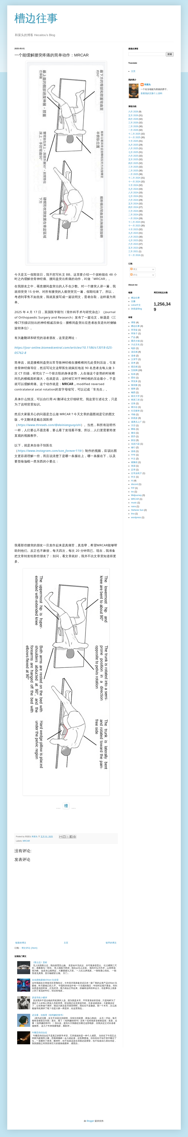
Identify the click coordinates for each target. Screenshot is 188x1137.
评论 (133, 275)
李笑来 (134, 381)
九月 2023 (133, 233)
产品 (133, 337)
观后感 (134, 366)
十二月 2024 (134, 178)
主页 (66, 942)
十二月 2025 (134, 134)
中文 (133, 458)
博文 (133, 269)
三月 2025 (133, 167)
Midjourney (136, 495)
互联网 (134, 370)
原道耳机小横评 (39, 997)
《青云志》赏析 (39, 962)
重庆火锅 (135, 341)
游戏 (133, 451)
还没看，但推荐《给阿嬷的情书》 (48, 1015)
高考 (133, 363)
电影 (133, 348)
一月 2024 (133, 218)
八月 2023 (133, 237)
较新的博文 (20, 942)
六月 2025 (133, 156)
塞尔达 (134, 407)
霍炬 (133, 377)
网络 (133, 429)
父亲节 (134, 359)
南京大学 (135, 396)
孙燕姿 (134, 418)
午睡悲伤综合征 (39, 1032)
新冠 (133, 440)
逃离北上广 (136, 422)
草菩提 (134, 330)
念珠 (133, 403)
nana (133, 506)
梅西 (133, 392)
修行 (133, 447)
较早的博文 (111, 942)
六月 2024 (133, 200)
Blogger (90, 1121)
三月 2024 (133, 211)
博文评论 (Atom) (29, 948)
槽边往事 (36, 18)
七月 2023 (133, 240)
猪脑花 (134, 462)
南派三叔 (135, 399)
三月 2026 (133, 122)
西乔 (133, 436)
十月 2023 (133, 229)
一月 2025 (133, 174)
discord (134, 484)
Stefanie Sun (137, 510)
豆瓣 (133, 301)
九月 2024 (133, 189)
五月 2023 (133, 248)
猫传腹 (134, 385)
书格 (133, 414)
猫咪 (133, 388)
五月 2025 (133, 159)
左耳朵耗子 (136, 473)
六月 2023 (133, 244)
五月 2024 (133, 203)
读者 (133, 355)
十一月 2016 (134, 255)
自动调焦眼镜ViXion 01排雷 (45, 980)
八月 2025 (133, 148)
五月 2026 (133, 115)
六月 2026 (133, 111)
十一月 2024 (134, 181)
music (134, 502)
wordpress (136, 517)
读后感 (134, 352)
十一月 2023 (134, 225)
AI (132, 480)
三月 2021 (133, 251)
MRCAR (26, 841)
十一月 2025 (134, 137)
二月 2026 (133, 126)
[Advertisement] (94, 1083)
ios (132, 491)
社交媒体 (135, 410)
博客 (133, 322)
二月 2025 (133, 170)
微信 (133, 433)
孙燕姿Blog (136, 309)
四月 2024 (133, 207)
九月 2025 (133, 145)
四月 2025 (133, 163)
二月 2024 (133, 214)
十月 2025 (133, 141)
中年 (133, 455)
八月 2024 (133, 192)
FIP (132, 488)
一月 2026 (133, 130)
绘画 (133, 374)
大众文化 (135, 344)
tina (132, 513)
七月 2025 (133, 152)
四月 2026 (133, 119)
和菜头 (147, 84)
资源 (133, 466)
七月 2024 (133, 196)
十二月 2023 (134, 222)
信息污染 (135, 444)
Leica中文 (136, 305)
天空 (133, 425)
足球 (133, 469)
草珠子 (134, 333)
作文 (133, 477)
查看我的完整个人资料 (151, 93)
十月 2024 (133, 185)
